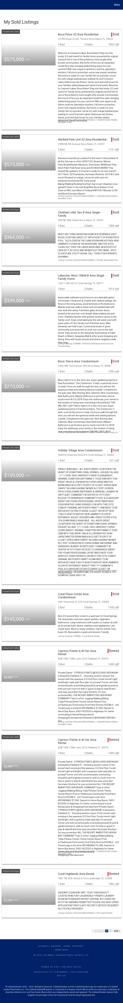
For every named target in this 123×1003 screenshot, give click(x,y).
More (117, 4)
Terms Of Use (50, 967)
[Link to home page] (3, 5)
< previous (98, 931)
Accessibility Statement (51, 972)
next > (117, 931)
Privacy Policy (72, 967)
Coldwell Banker (49, 946)
